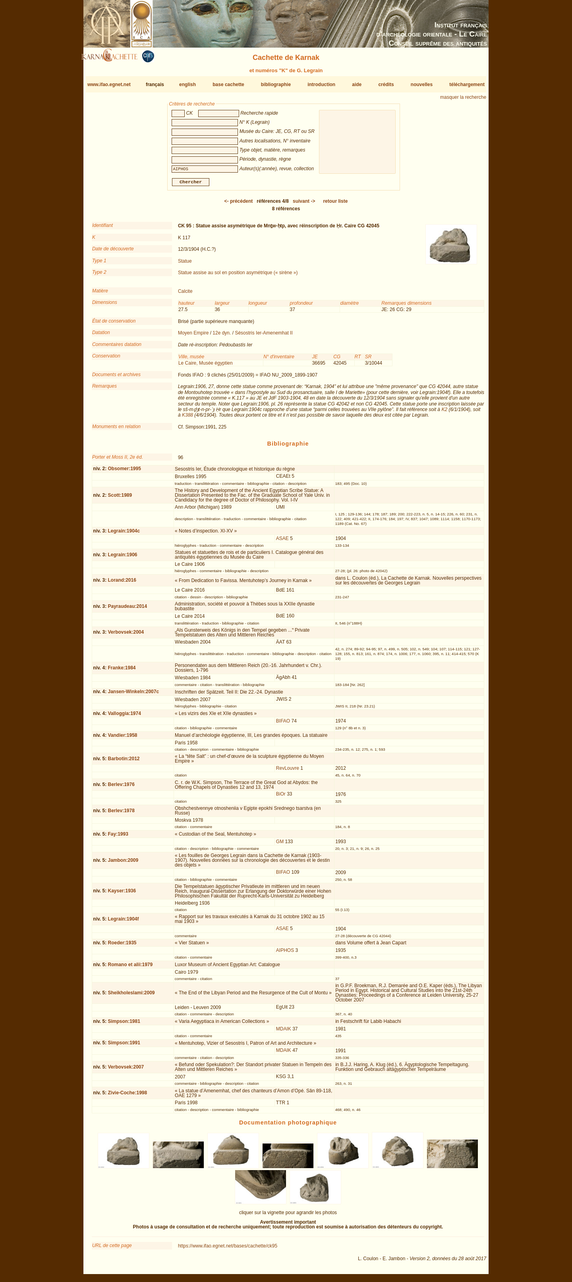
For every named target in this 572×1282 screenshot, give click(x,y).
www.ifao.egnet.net (109, 84)
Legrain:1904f (123, 922)
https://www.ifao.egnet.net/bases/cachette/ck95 (227, 1249)
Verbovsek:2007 (126, 1070)
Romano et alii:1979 (130, 968)
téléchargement (467, 84)
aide (356, 84)
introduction (321, 84)
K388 (187, 418)
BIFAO (283, 724)
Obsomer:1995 (124, 472)
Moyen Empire (193, 336)
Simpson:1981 (124, 1024)
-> (304, 204)
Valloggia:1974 (124, 716)
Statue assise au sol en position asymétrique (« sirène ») (238, 276)
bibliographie (276, 84)
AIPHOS (285, 953)
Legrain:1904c (124, 534)
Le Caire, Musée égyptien (205, 366)
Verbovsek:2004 (126, 635)
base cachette (228, 84)
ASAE (282, 541)
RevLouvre (287, 771)
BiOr (281, 797)
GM (280, 844)
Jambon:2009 (123, 863)
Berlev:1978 (121, 814)
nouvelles (422, 84)
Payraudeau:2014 (127, 609)
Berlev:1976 (121, 787)
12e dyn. (222, 336)
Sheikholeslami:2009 (131, 995)
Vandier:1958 (122, 738)
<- (238, 204)
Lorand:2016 (122, 583)
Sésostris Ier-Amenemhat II (263, 336)
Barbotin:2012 (123, 761)
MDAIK (283, 1032)
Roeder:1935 (122, 946)
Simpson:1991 (124, 1046)
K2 (444, 412)
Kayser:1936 (122, 894)
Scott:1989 (120, 498)
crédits (386, 84)
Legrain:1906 (122, 558)
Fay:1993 (118, 837)
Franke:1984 (121, 671)
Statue (185, 264)
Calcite (185, 294)
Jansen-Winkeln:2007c (133, 695)
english (187, 84)
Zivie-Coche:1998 (127, 1096)
